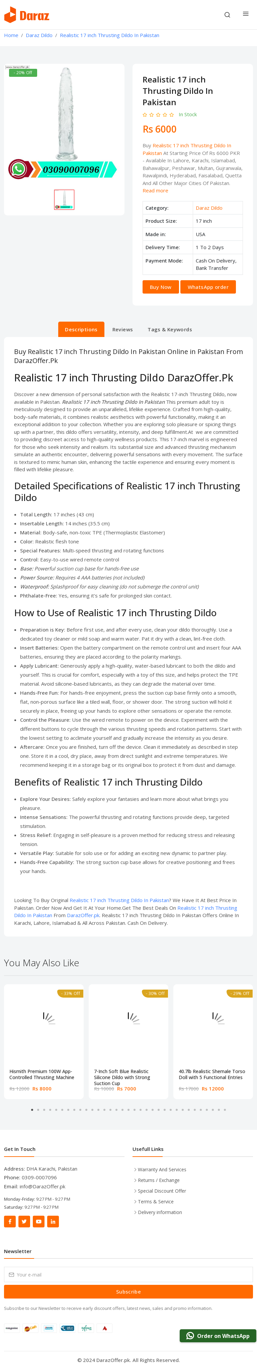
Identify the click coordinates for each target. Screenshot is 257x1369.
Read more (155, 190)
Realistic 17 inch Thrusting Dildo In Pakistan (119, 900)
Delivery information (160, 1212)
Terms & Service (156, 1201)
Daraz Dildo (209, 207)
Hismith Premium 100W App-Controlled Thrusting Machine (41, 1074)
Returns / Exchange (159, 1180)
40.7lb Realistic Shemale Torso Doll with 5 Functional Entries (212, 1074)
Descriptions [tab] (81, 329)
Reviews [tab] (122, 329)
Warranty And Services (162, 1169)
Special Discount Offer (162, 1191)
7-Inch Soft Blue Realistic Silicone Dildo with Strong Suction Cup (122, 1074)
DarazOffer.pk (83, 915)
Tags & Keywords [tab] (170, 329)
